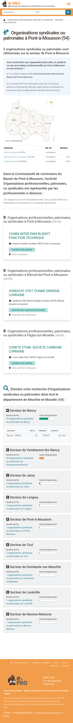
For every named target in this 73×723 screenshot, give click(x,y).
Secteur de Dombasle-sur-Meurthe (33, 567)
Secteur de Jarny (20, 475)
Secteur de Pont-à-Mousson (28, 519)
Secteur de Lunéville (23, 592)
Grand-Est (59, 20)
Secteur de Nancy (21, 410)
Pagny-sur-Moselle (12, 161)
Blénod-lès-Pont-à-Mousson (16, 157)
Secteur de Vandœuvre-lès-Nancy (33, 450)
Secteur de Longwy (22, 497)
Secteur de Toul (19, 545)
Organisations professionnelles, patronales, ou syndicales (30, 20)
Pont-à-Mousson (11, 152)
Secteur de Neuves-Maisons (28, 614)
